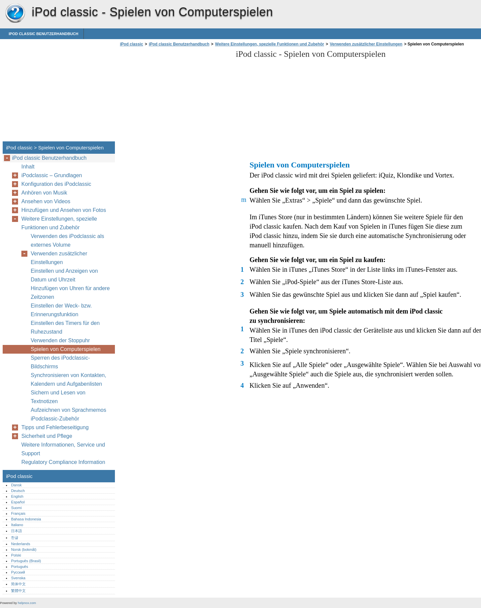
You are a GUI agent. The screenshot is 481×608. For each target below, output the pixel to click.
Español (17, 502)
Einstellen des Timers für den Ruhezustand (65, 327)
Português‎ (19, 567)
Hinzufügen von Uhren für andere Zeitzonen (70, 292)
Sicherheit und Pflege (46, 436)
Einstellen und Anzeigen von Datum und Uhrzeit (64, 275)
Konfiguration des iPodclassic (56, 184)
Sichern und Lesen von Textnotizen (58, 397)
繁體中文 (18, 591)
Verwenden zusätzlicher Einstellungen (366, 44)
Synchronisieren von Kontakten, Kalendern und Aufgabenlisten (68, 379)
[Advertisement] (174, 96)
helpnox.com (27, 603)
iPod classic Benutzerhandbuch (43, 34)
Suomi (16, 508)
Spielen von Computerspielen (66, 349)
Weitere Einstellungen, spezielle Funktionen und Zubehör (269, 44)
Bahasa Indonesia (26, 519)
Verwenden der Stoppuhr (60, 340)
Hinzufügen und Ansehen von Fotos (63, 210)
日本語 (16, 531)
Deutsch (18, 491)
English (17, 496)
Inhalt (27, 166)
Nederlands (20, 544)
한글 (14, 537)
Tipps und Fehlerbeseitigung (55, 427)
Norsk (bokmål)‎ (23, 550)
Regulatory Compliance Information (63, 462)
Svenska (18, 578)
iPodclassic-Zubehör (55, 418)
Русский (18, 572)
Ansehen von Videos (45, 201)
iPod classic (15, 13)
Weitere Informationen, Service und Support (63, 449)
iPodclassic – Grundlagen (51, 175)
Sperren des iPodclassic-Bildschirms (60, 362)
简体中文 (18, 584)
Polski (16, 555)
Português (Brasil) (26, 561)
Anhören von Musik (44, 193)
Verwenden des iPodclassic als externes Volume (67, 240)
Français (18, 513)
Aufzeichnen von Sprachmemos (68, 410)
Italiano (17, 525)
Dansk (16, 485)
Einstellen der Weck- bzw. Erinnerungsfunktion (61, 310)
